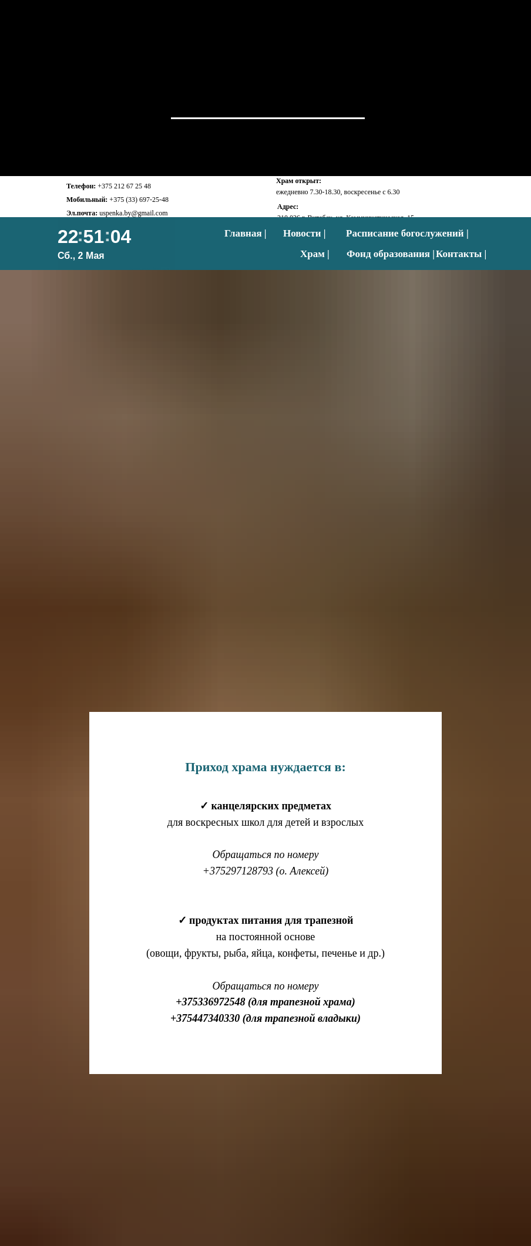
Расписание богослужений (405, 233)
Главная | (245, 233)
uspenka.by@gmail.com (133, 213)
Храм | (315, 253)
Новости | (304, 233)
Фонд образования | (391, 253)
